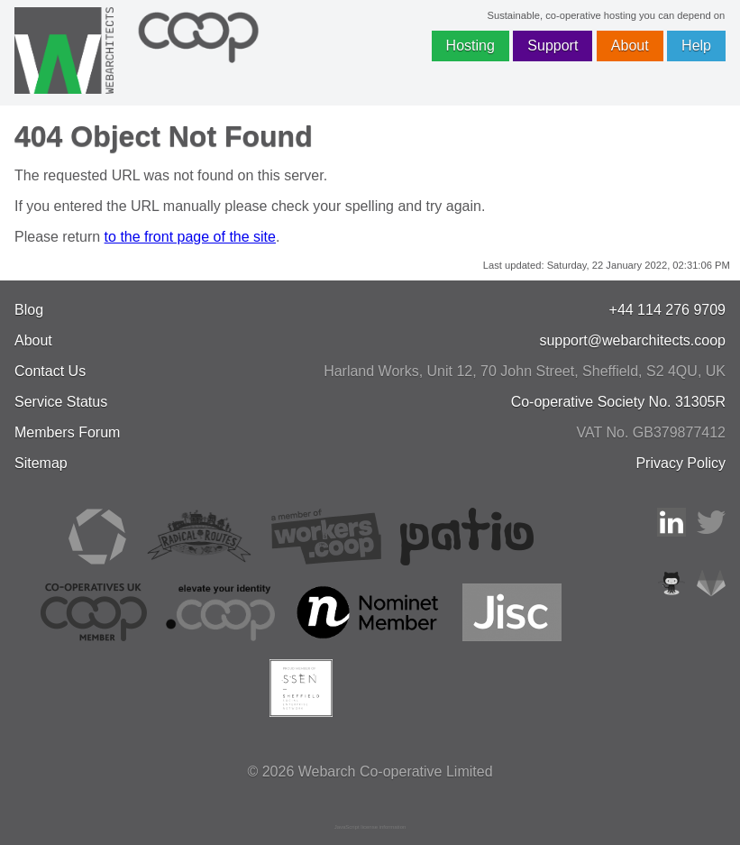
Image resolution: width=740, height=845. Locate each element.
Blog (28, 309)
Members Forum (67, 432)
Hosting (470, 45)
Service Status (60, 401)
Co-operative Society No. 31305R (618, 401)
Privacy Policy (680, 463)
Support (552, 45)
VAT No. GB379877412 (651, 432)
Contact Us (50, 371)
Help (696, 45)
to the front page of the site (190, 236)
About (630, 45)
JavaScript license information (370, 827)
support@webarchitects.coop (632, 340)
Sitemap (41, 463)
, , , (525, 371)
